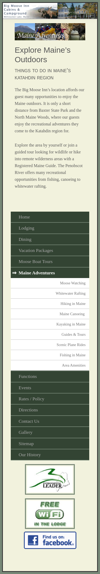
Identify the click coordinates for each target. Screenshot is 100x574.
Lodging (26, 228)
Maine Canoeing (73, 314)
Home (24, 217)
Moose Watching (73, 283)
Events (25, 387)
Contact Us (29, 421)
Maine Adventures (37, 272)
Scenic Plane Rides (71, 345)
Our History (30, 454)
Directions (28, 409)
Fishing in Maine (73, 355)
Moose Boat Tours (35, 261)
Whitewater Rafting (71, 293)
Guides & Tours (74, 334)
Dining (25, 239)
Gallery (26, 432)
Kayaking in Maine (71, 324)
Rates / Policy (31, 398)
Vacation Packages (36, 250)
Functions (28, 376)
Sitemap (26, 443)
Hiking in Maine (73, 303)
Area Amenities (74, 365)
